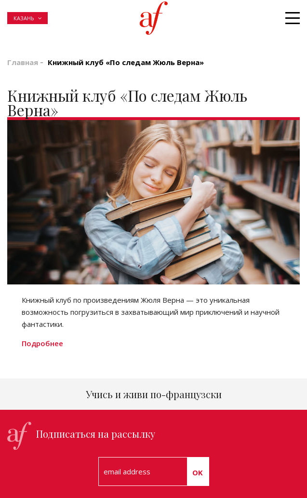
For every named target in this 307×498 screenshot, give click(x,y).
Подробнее (42, 343)
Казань (23, 18)
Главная (22, 62)
